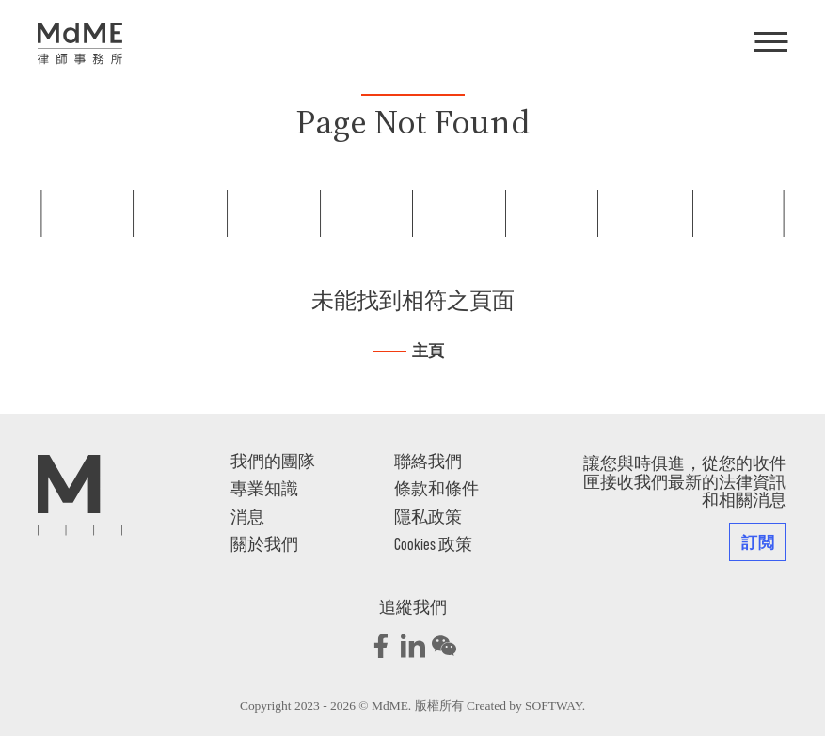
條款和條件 (436, 488)
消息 (247, 516)
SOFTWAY (553, 705)
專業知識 (264, 488)
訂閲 (757, 541)
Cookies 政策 (433, 543)
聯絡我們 (428, 460)
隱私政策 (428, 516)
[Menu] (770, 43)
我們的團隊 (272, 460)
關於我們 (264, 543)
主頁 (428, 351)
